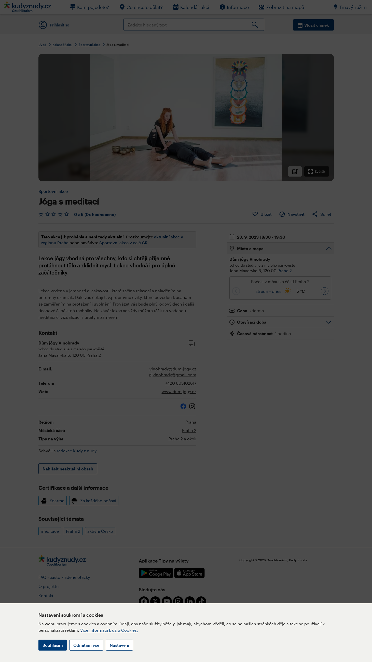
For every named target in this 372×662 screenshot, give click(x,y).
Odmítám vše (86, 645)
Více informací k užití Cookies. (109, 630)
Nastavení (119, 645)
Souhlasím (53, 645)
